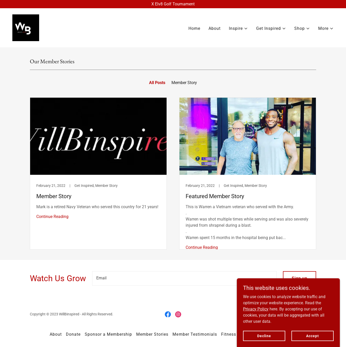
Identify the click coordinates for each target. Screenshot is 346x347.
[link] (25, 27)
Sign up (299, 278)
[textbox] (184, 278)
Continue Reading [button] (52, 216)
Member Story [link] (184, 82)
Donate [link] (73, 334)
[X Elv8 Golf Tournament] (173, 4)
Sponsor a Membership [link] (108, 334)
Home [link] (194, 28)
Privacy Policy (256, 328)
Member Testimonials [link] (194, 334)
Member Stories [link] (152, 334)
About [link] (215, 28)
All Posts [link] (157, 82)
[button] (238, 28)
